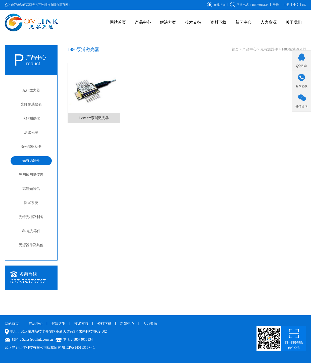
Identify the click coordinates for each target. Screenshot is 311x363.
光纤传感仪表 (31, 104)
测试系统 (31, 203)
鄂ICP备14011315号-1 (78, 347)
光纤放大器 (31, 90)
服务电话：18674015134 (249, 4)
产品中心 (143, 22)
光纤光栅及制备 (31, 217)
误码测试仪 (31, 118)
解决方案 (168, 22)
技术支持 (193, 22)
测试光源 (31, 132)
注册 (286, 5)
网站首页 (118, 22)
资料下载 (218, 22)
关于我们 (294, 22)
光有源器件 (31, 161)
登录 (276, 5)
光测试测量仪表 (31, 175)
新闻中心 (243, 22)
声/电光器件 (31, 231)
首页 (235, 49)
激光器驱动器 (31, 146)
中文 (296, 5)
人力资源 (269, 22)
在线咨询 (216, 4)
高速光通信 (31, 189)
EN (304, 5)
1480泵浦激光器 (294, 49)
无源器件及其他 (31, 245)
